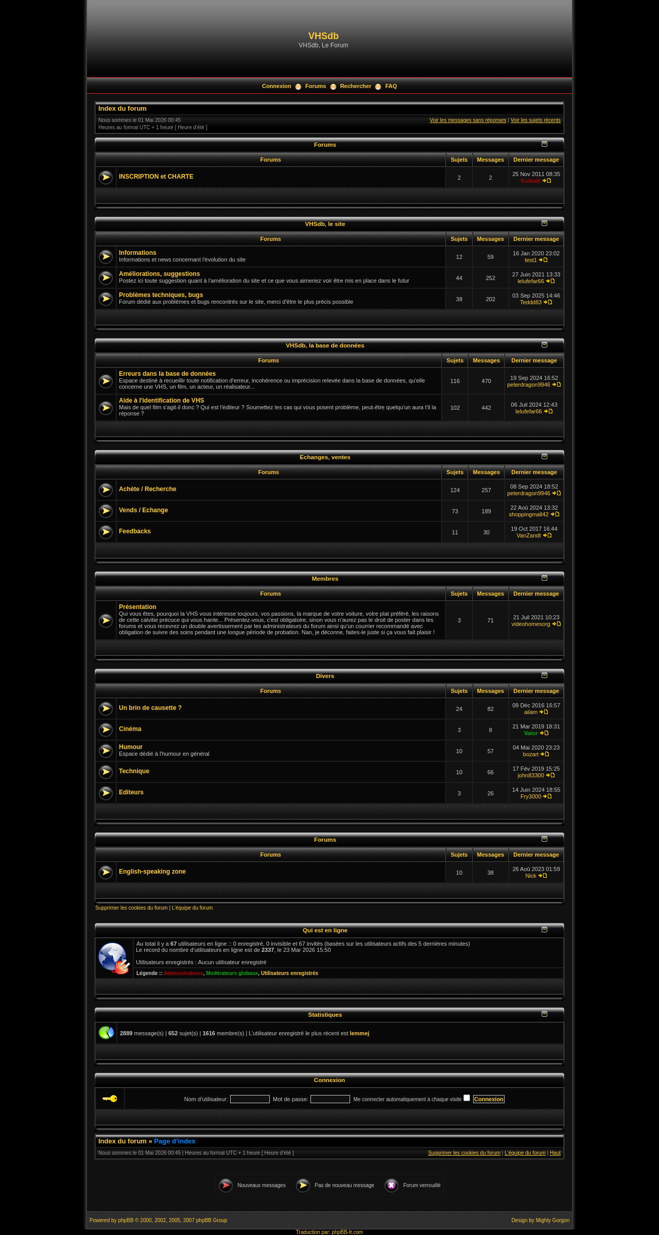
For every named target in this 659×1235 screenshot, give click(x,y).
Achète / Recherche (147, 489)
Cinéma (130, 729)
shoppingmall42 (529, 514)
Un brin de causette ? (150, 707)
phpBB (125, 1220)
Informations (138, 252)
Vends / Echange (143, 510)
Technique (134, 771)
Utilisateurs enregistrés (289, 973)
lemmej (359, 1033)
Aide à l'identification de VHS (161, 400)
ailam (530, 712)
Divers (325, 675)
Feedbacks (135, 531)
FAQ (391, 86)
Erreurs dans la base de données (167, 373)
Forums (315, 86)
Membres (325, 578)
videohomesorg (530, 624)
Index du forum (122, 108)
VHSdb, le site (325, 223)
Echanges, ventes (325, 457)
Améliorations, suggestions (159, 273)
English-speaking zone (152, 871)
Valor (531, 733)
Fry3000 (531, 796)
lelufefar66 (530, 281)
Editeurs (131, 792)
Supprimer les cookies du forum (131, 908)
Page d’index (174, 1141)
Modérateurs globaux (232, 973)
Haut (555, 1153)
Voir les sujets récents (536, 120)
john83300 (530, 775)
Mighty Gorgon (553, 1220)
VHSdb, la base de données (325, 345)
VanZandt (529, 535)
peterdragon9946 (528, 384)
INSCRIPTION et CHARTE (156, 176)
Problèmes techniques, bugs (161, 295)
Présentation (138, 607)
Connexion (276, 86)
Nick (530, 876)
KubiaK (531, 181)
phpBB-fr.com (347, 1232)
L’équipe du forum (192, 908)
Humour (131, 747)
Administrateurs (183, 973)
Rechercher (356, 86)
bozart (531, 754)
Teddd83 (531, 302)
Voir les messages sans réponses (468, 120)
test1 (531, 260)
